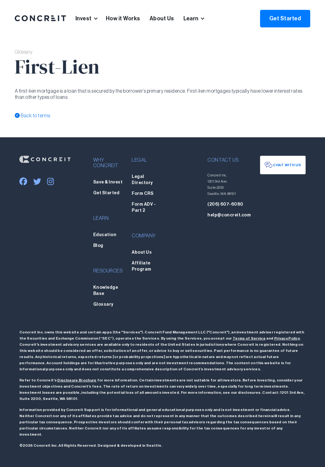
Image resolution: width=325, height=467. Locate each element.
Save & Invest (107, 182)
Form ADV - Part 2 (144, 207)
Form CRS (142, 193)
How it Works (123, 18)
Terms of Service (249, 338)
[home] (40, 18)
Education (104, 235)
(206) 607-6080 (225, 204)
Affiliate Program (141, 266)
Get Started (285, 18)
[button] (90, 18)
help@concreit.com (229, 215)
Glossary (103, 304)
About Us (162, 18)
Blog (98, 246)
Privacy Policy (287, 338)
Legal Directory (142, 180)
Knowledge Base (105, 290)
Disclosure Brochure (76, 380)
